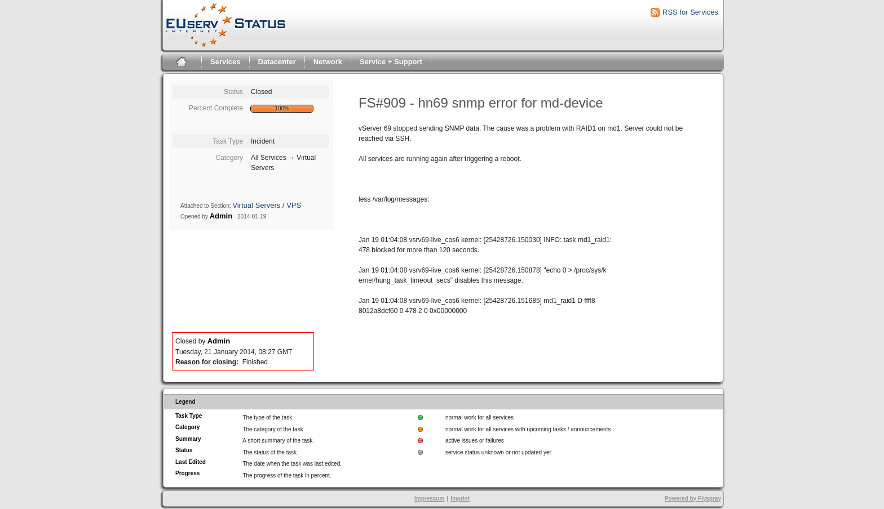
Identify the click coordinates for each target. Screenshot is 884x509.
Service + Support (391, 61)
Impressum (429, 498)
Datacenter (277, 61)
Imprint (460, 498)
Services (225, 61)
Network (327, 61)
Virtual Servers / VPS (266, 205)
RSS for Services (690, 12)
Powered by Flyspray (693, 498)
